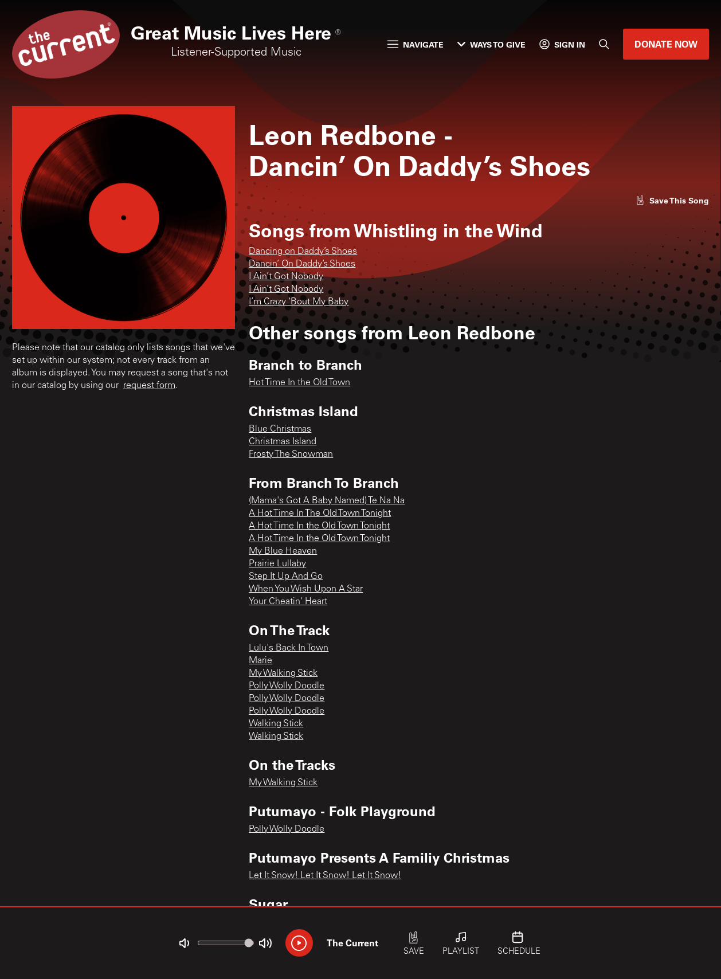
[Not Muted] (184, 943)
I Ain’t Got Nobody (286, 276)
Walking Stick (276, 724)
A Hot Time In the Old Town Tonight (319, 526)
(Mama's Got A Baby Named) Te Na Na (327, 501)
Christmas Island (282, 442)
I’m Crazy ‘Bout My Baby (298, 302)
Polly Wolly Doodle (286, 686)
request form (149, 385)
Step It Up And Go (286, 576)
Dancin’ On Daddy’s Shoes (302, 264)
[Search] (604, 44)
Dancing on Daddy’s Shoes (303, 251)
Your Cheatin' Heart (288, 601)
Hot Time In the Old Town (299, 382)
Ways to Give (491, 44)
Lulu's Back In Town (288, 648)
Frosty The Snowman (291, 454)
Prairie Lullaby (277, 564)
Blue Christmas (280, 429)
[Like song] (672, 200)
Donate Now (666, 44)
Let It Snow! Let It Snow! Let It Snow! (325, 875)
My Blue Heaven (283, 551)
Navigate (415, 44)
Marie (260, 660)
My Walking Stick (283, 673)
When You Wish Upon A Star (306, 589)
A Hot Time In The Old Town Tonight (320, 513)
